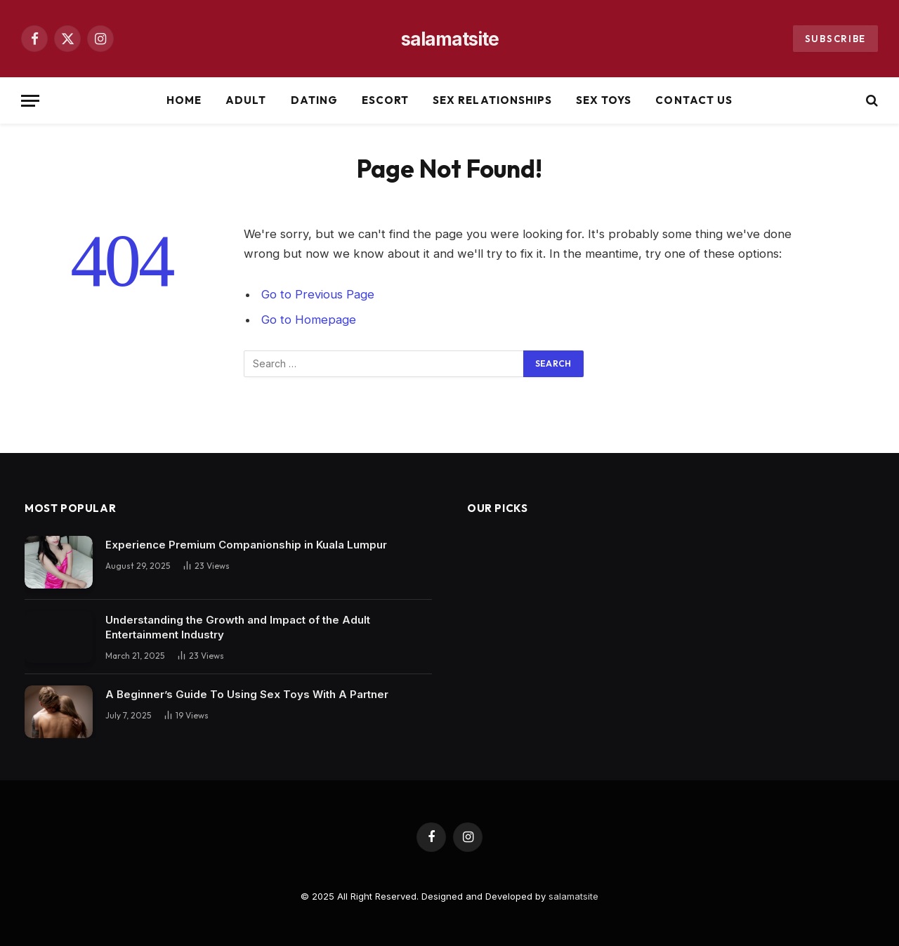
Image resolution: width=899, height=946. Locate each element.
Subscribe (835, 38)
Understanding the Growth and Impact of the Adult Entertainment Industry (237, 627)
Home (184, 100)
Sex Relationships (492, 100)
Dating (314, 100)
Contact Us (694, 100)
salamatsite (573, 896)
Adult (245, 100)
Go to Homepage (308, 320)
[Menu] (30, 101)
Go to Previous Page (317, 294)
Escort (385, 100)
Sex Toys (603, 100)
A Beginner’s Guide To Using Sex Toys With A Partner (246, 694)
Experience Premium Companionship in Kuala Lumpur (246, 544)
